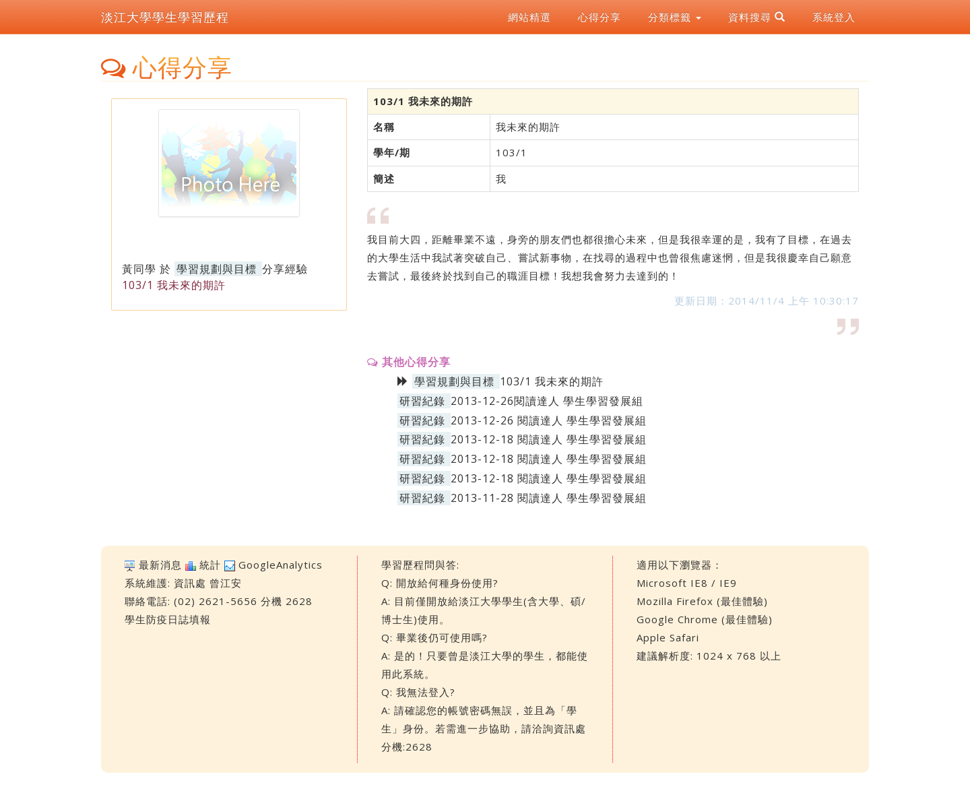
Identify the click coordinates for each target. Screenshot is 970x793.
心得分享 (599, 17)
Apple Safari (668, 637)
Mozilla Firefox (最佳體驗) (702, 601)
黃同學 (139, 268)
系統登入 (833, 17)
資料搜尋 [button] (756, 17)
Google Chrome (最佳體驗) (705, 619)
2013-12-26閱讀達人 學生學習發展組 (547, 400)
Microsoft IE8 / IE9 (687, 583)
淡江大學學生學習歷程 (165, 17)
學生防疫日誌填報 (168, 619)
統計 (210, 564)
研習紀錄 (422, 400)
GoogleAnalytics (280, 564)
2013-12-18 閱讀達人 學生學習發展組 (549, 439)
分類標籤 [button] (674, 17)
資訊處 (190, 583)
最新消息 (160, 564)
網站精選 (529, 17)
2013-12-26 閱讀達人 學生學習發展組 (549, 420)
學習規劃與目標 (216, 268)
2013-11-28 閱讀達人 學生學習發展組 (549, 497)
